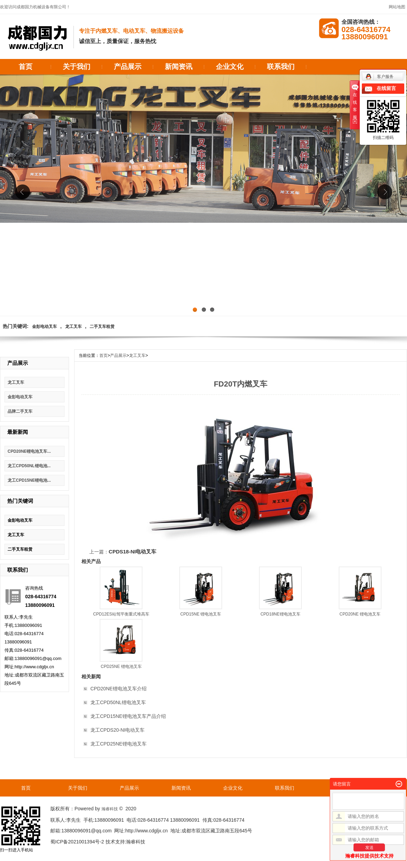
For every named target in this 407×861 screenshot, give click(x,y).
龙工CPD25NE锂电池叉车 (118, 744)
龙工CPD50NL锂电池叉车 (118, 702)
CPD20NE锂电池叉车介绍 (118, 688)
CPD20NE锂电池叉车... (29, 451)
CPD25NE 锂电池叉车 (121, 666)
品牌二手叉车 (20, 411)
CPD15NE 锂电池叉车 (200, 614)
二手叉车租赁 (102, 326)
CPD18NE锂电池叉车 (280, 614)
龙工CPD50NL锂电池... (29, 465)
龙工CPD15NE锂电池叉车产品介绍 (128, 716)
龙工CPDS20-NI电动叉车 (117, 730)
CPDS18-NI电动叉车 (132, 551)
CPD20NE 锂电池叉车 (359, 614)
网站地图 (397, 6)
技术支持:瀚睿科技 (126, 841)
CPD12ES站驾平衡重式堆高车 (121, 614)
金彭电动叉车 (44, 326)
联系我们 (281, 66)
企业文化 (230, 66)
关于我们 (76, 66)
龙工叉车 (73, 326)
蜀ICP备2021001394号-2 (77, 841)
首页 (25, 66)
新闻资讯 (178, 66)
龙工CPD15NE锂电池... (29, 480)
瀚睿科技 (109, 809)
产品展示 (127, 66)
